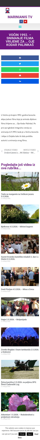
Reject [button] (30, 434)
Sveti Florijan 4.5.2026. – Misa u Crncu (17, 289)
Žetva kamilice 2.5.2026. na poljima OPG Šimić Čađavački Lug (18, 383)
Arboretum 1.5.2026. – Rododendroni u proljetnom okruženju (17, 416)
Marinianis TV (20, 17)
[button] (20, 26)
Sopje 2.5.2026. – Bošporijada (14, 319)
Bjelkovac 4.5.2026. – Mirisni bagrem (17, 226)
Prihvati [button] (22, 434)
